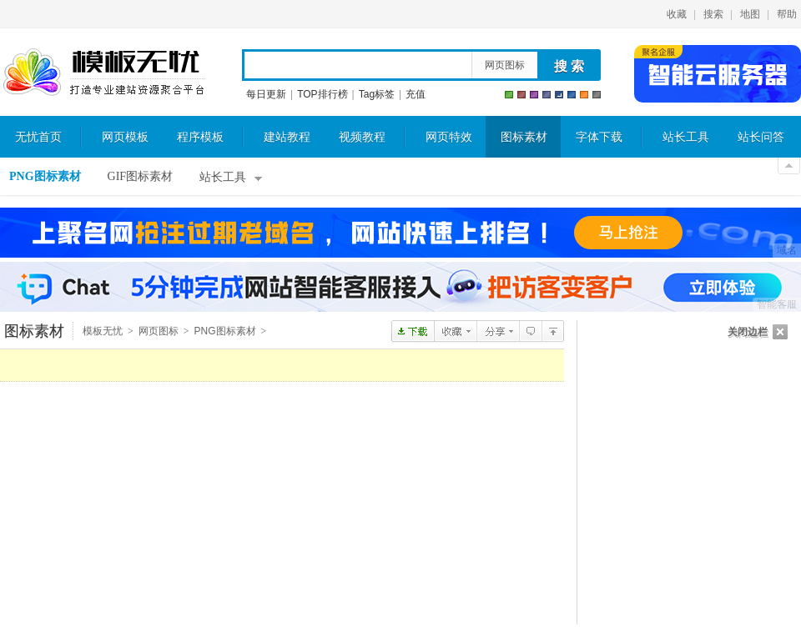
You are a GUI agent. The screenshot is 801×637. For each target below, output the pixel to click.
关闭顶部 (789, 166)
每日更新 (266, 94)
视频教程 (362, 137)
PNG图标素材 (45, 176)
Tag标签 (377, 94)
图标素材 (524, 137)
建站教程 (287, 137)
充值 (416, 94)
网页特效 (449, 137)
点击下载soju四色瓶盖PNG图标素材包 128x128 (412, 331)
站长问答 (761, 137)
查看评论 (530, 331)
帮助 (787, 14)
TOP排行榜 (322, 94)
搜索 (713, 14)
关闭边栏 (748, 332)
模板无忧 (103, 72)
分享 (497, 331)
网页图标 (505, 65)
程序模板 (200, 137)
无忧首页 (38, 137)
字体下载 (599, 137)
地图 (750, 14)
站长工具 (685, 137)
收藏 (677, 14)
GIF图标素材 (141, 176)
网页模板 (125, 137)
